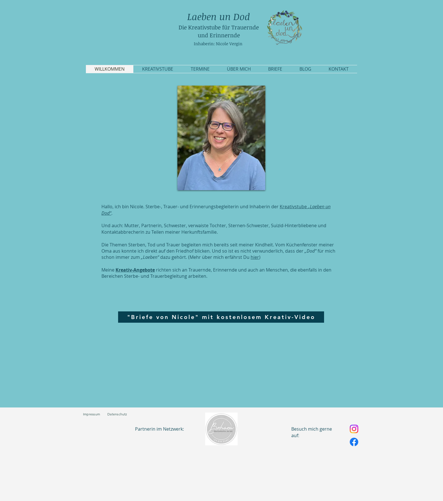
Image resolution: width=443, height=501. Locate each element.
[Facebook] (354, 442)
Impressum (95, 414)
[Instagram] (354, 429)
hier (255, 257)
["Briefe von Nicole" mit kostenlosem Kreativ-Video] (221, 317)
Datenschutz (117, 414)
